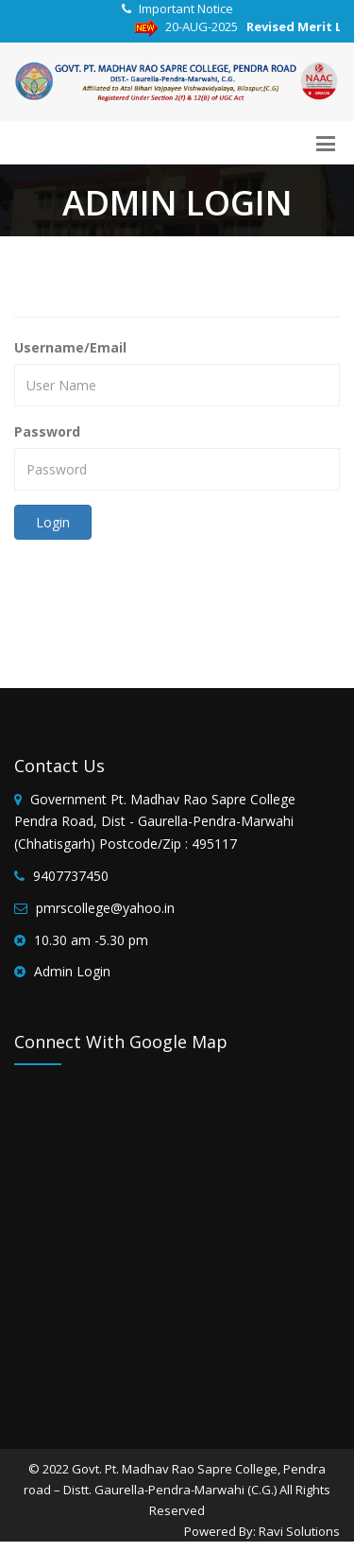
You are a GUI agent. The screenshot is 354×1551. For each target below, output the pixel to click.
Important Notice (186, 8)
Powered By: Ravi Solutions (262, 1531)
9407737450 (71, 876)
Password (47, 431)
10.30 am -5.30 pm (91, 940)
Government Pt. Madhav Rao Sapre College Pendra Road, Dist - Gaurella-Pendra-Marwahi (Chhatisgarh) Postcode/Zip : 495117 (154, 821)
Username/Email (70, 347)
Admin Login (72, 971)
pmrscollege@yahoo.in (105, 908)
